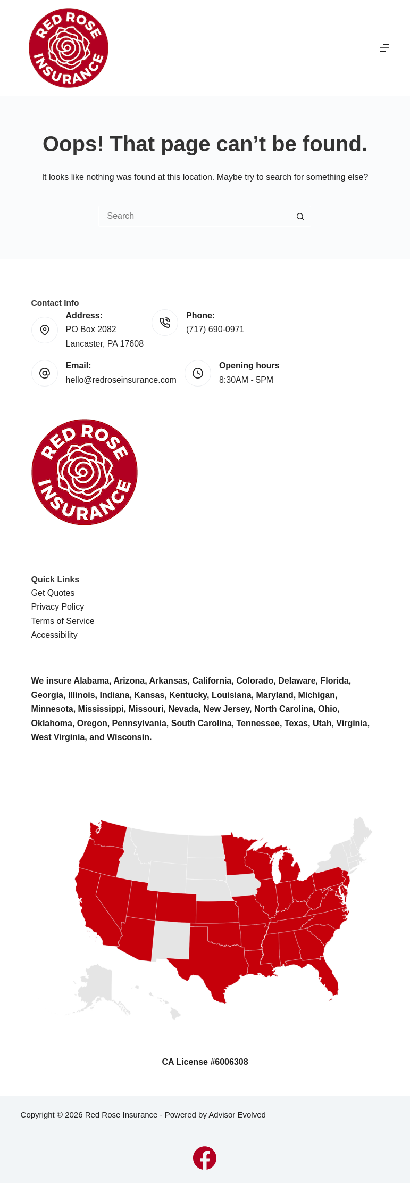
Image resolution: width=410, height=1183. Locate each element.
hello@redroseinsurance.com (121, 379)
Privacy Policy (58, 606)
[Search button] (300, 216)
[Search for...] (194, 216)
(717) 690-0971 (215, 329)
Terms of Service (63, 621)
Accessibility (54, 634)
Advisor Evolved (237, 1114)
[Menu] (384, 48)
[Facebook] (204, 1158)
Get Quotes (53, 592)
